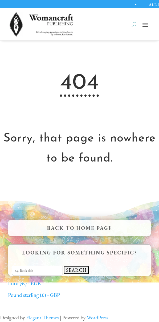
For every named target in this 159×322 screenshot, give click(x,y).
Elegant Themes (42, 317)
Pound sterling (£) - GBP (34, 295)
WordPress (97, 317)
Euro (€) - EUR (24, 283)
